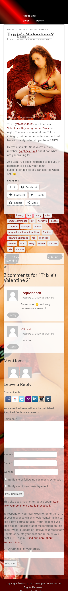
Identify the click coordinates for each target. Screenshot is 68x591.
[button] (8, 398)
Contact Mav (30, 25)
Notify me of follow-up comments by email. (34, 484)
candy (38, 215)
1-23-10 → (54, 256)
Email (8, 467)
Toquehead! (31, 293)
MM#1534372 (24, 124)
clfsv (48, 215)
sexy (31, 243)
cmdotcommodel (18, 221)
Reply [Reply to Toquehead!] (13, 315)
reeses (12, 243)
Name (8, 458)
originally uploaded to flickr (24, 232)
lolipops (25, 226)
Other (39, 20)
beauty (20, 215)
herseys (42, 221)
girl (32, 221)
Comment (10, 419)
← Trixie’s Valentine (12, 258)
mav (12, 38)
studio (41, 243)
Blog (25, 20)
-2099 (26, 329)
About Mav (29, 16)
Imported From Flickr (20, 29)
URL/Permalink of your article (22, 553)
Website (9, 476)
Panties (47, 232)
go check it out (28, 151)
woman (20, 249)
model (37, 226)
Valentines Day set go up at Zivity (28, 128)
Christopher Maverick (45, 583)
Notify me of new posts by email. (28, 490)
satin (22, 243)
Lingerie (13, 226)
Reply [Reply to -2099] (13, 346)
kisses (54, 221)
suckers (53, 243)
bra (29, 215)
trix (10, 249)
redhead (44, 238)
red (34, 238)
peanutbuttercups (18, 238)
